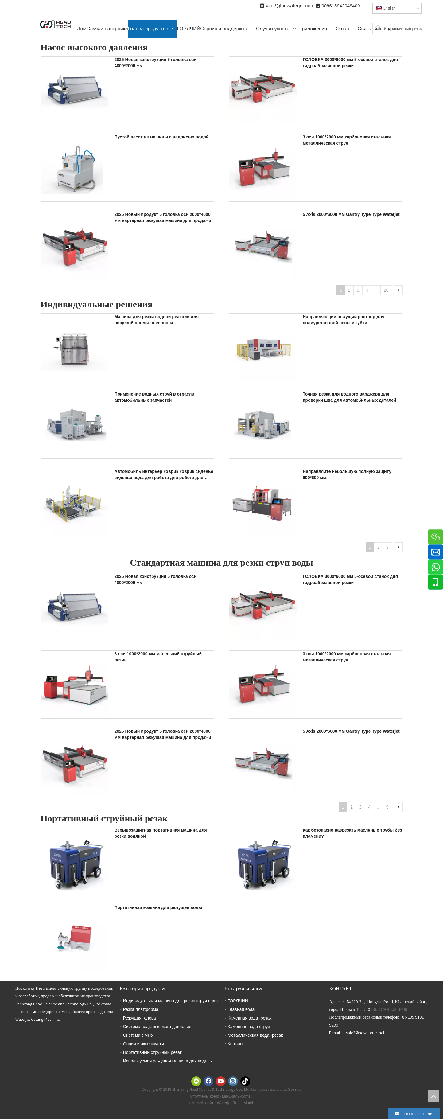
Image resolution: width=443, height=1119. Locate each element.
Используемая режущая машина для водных (167, 1061)
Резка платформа (140, 1009)
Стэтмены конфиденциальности (220, 1096)
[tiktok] (245, 1081)
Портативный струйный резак (152, 1052)
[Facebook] (208, 1081)
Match (248, 1103)
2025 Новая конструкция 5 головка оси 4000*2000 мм (156, 62)
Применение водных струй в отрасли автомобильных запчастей (155, 397)
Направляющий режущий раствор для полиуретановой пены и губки (343, 319)
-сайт (209, 1103)
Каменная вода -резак (250, 1018)
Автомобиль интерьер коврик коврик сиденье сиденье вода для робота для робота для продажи (164, 475)
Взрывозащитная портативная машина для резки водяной (161, 833)
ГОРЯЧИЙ (238, 1000)
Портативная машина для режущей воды (158, 907)
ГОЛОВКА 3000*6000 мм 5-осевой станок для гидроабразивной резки (350, 62)
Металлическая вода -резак (255, 1035)
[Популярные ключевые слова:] (378, 28)
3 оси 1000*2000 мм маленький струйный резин (158, 656)
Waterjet (225, 1103)
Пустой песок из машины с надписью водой (162, 137)
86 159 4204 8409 (390, 1009)
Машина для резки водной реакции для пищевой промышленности (157, 319)
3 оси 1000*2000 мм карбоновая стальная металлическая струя (347, 140)
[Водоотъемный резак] (412, 28)
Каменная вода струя (249, 1026)
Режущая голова (139, 1018)
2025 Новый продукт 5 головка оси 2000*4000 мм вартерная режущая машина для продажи (163, 217)
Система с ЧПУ (138, 1035)
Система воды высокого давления (157, 1026)
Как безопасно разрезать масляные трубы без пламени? (352, 833)
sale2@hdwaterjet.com (290, 5)
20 (386, 290)
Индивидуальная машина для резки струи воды (170, 1000)
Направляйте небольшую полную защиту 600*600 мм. (347, 474)
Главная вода (241, 1009)
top (433, 1096)
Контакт (235, 1043)
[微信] (196, 1081)
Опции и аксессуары (143, 1043)
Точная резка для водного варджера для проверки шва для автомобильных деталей (349, 397)
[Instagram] (233, 1081)
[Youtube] (221, 1081)
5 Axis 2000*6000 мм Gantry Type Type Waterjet (351, 214)
